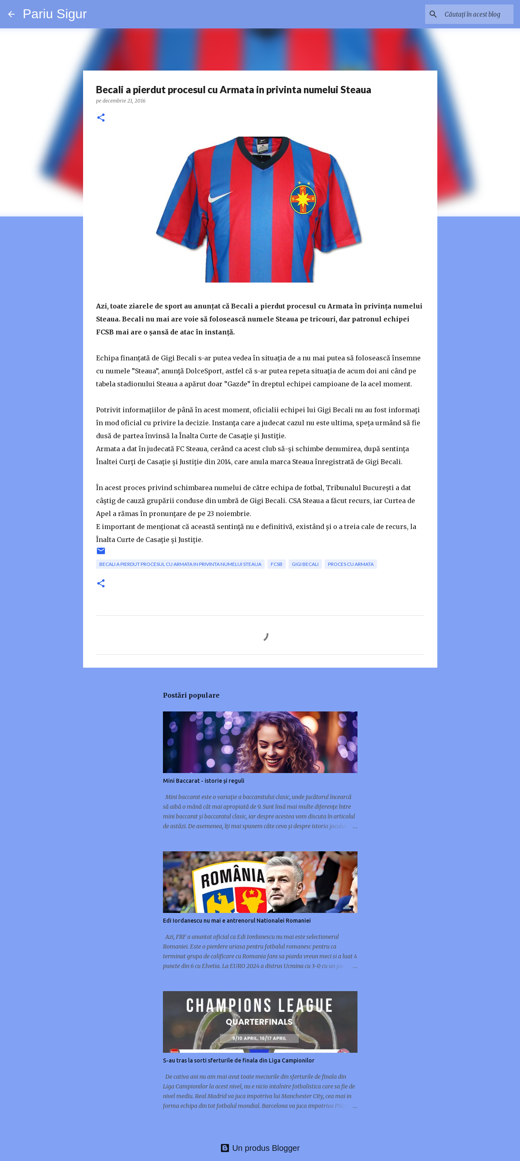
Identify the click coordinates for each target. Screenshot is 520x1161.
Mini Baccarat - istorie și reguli (203, 781)
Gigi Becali (305, 564)
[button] (101, 118)
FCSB (276, 564)
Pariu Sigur (55, 13)
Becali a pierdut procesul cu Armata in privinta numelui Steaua (180, 564)
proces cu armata (351, 564)
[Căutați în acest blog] (471, 14)
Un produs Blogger (260, 1148)
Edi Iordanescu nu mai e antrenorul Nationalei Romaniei (237, 920)
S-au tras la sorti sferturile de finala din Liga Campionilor (239, 1060)
